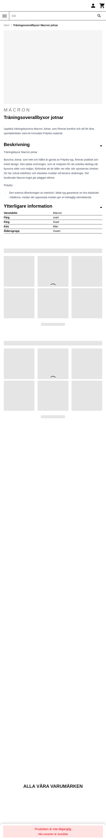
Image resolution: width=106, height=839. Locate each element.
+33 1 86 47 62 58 (53, 571)
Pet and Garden (65, 727)
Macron (53, 110)
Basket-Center (12, 723)
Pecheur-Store (64, 723)
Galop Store (11, 750)
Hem (6, 25)
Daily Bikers (11, 727)
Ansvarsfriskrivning (15, 695)
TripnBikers (62, 768)
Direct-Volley (11, 736)
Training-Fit (62, 754)
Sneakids (61, 745)
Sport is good (63, 750)
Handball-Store (13, 759)
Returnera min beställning (20, 659)
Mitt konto (9, 650)
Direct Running (13, 732)
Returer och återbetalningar (21, 690)
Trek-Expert (62, 759)
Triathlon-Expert (65, 763)
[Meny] (4, 16)
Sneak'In (60, 741)
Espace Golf (11, 741)
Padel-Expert (12, 781)
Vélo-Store (62, 772)
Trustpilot (80, 610)
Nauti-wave (10, 772)
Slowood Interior (65, 732)
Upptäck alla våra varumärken (52, 521)
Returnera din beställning (48, 629)
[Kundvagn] (102, 6)
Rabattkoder (11, 663)
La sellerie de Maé (15, 763)
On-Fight (9, 777)
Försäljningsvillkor (15, 686)
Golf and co (10, 754)
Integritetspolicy (13, 708)
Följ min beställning (16, 654)
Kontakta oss (53, 559)
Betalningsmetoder (15, 699)
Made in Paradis (14, 768)
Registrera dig (85, 806)
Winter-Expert (64, 777)
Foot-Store (10, 745)
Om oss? (9, 677)
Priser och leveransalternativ (22, 704)
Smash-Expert (64, 736)
